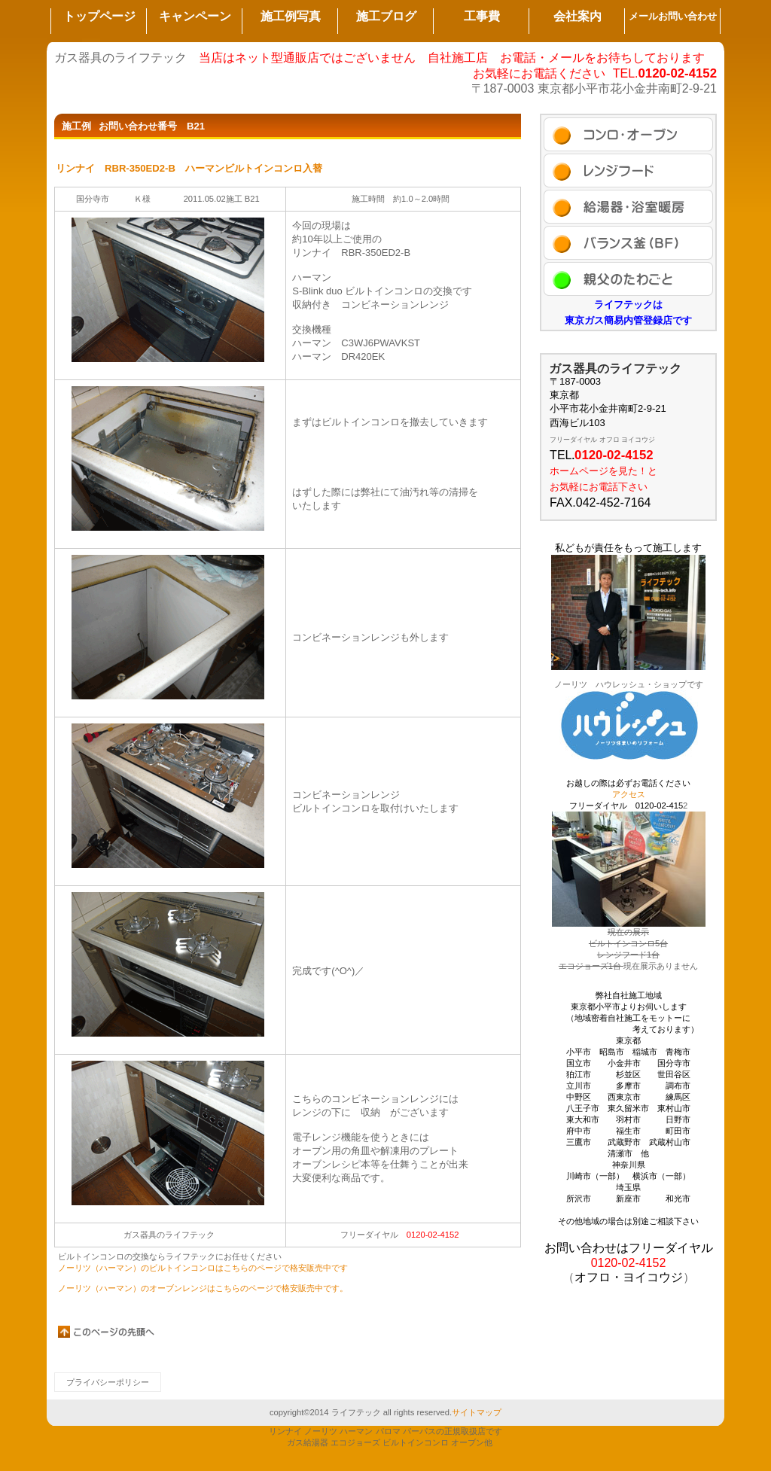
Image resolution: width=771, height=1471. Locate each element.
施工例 (628, 134)
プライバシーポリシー (107, 1382)
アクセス (628, 279)
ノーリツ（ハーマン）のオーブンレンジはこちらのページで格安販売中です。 (203, 1288)
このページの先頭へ (107, 1332)
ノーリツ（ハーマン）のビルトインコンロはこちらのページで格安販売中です (203, 1267)
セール (628, 170)
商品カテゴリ (628, 207)
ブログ (628, 243)
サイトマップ (476, 1412)
